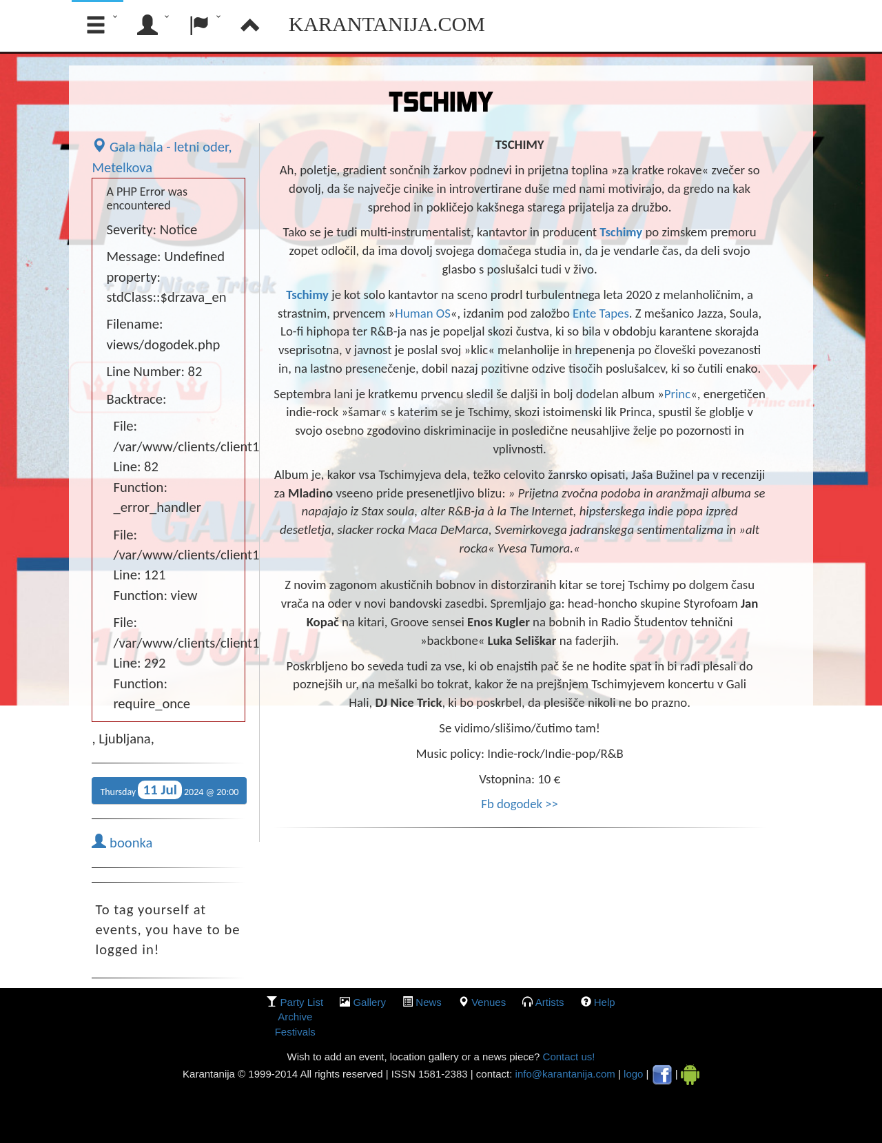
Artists (549, 1002)
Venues (488, 1002)
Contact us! (567, 1056)
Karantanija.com (387, 23)
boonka (122, 843)
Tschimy (622, 232)
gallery (369, 1002)
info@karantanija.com (565, 1074)
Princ (677, 394)
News (429, 1002)
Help (604, 1002)
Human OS (423, 313)
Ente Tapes (601, 313)
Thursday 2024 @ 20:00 (169, 790)
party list (302, 1002)
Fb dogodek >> (519, 804)
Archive (295, 1016)
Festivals (295, 1032)
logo (633, 1074)
